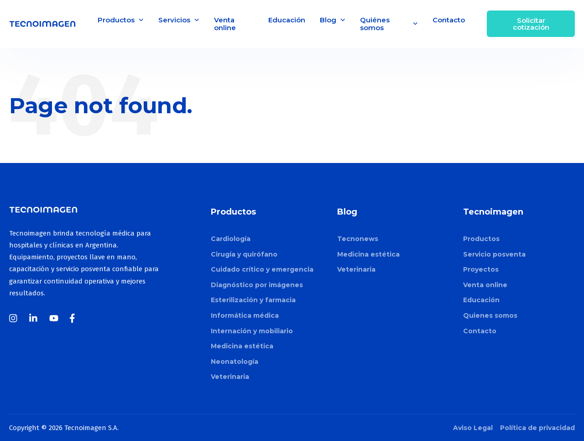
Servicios (178, 20)
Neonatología (234, 361)
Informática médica (245, 315)
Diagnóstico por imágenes (257, 285)
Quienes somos (490, 315)
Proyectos (481, 269)
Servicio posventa (494, 254)
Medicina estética (242, 346)
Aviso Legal (473, 428)
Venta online (225, 24)
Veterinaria (230, 377)
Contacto (449, 20)
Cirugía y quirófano (244, 254)
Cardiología (230, 239)
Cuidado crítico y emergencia (262, 269)
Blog (332, 20)
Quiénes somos (389, 24)
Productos (121, 20)
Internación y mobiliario (252, 331)
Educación (286, 20)
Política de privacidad (537, 428)
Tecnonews (357, 239)
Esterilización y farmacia (253, 300)
